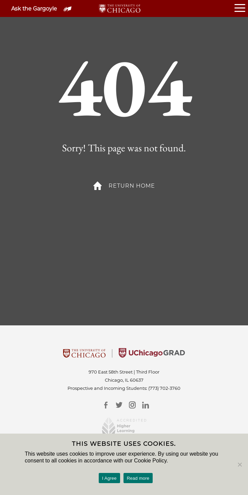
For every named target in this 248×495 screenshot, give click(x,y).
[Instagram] (132, 405)
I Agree (109, 478)
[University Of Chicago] (84, 355)
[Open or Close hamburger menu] (241, 8)
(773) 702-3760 (164, 388)
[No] (239, 464)
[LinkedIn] (145, 405)
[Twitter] (119, 405)
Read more (138, 478)
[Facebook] (106, 405)
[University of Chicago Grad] (152, 355)
